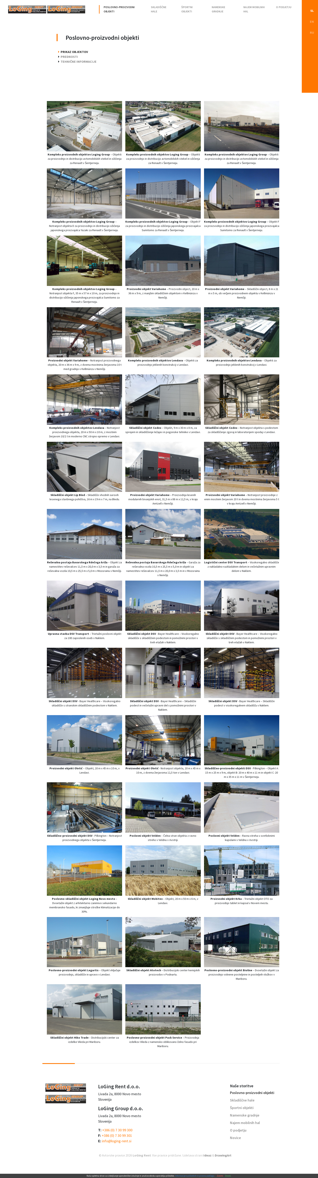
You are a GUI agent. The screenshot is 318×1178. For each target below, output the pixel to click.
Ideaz (207, 1155)
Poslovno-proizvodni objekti (119, 9)
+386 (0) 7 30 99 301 (117, 1135)
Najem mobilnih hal (254, 9)
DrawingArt (223, 1155)
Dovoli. (228, 1176)
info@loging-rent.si (116, 1141)
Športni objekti (187, 9)
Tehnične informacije (79, 61)
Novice (235, 1137)
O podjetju (283, 7)
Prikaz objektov (74, 52)
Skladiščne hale (158, 9)
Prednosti (69, 57)
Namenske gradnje (218, 9)
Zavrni (220, 1176)
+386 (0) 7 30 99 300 (117, 1130)
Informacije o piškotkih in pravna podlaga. (195, 1176)
